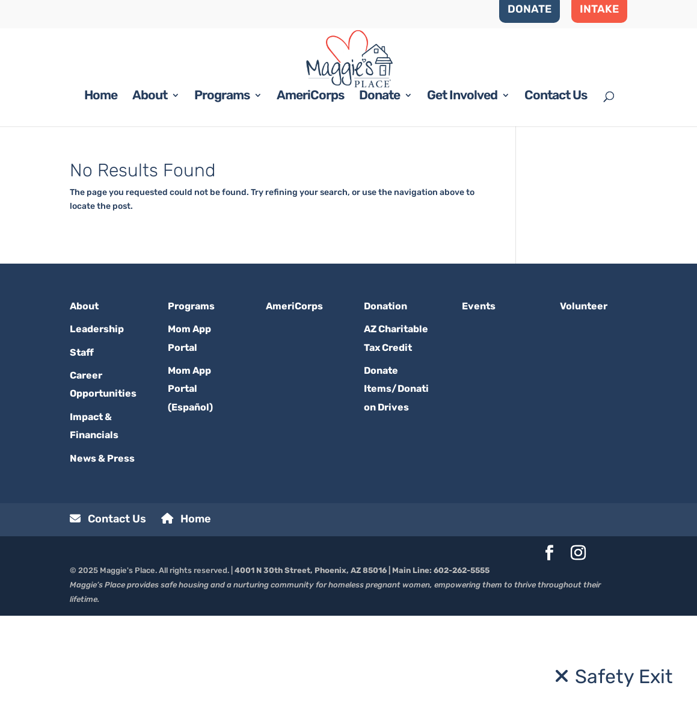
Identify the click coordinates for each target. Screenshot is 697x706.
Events (479, 396)
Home (100, 187)
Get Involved (462, 187)
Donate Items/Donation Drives (396, 479)
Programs (222, 187)
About (149, 187)
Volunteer (583, 396)
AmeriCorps (310, 187)
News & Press (102, 548)
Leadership (97, 419)
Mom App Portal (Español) (190, 479)
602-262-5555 (462, 660)
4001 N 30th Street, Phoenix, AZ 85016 (311, 660)
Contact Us (555, 187)
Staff (82, 442)
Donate (379, 187)
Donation (385, 396)
